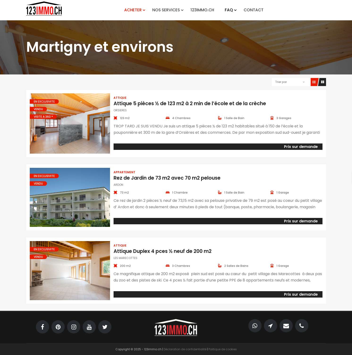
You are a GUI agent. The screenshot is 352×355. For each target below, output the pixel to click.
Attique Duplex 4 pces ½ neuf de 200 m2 (163, 251)
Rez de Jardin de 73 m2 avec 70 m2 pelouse (167, 177)
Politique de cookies (222, 349)
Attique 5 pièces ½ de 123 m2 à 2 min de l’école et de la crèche (190, 103)
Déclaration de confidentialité (185, 349)
